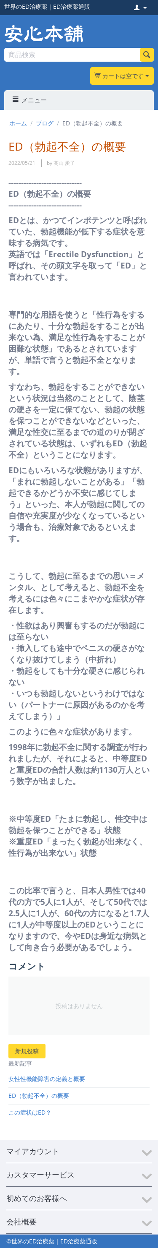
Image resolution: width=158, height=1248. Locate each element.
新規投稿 (27, 1051)
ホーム (18, 123)
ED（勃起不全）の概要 (38, 1095)
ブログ (45, 123)
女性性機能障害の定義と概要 (46, 1079)
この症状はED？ (29, 1112)
